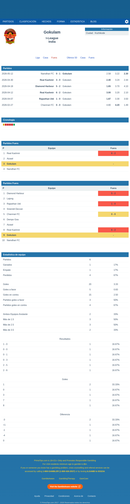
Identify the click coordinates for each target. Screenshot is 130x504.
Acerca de (78, 496)
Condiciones (63, 496)
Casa (45, 58)
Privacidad (49, 496)
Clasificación (27, 21)
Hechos (46, 21)
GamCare (84, 478)
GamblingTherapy (67, 478)
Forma (61, 21)
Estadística (78, 21)
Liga (38, 58)
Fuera (91, 58)
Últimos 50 (72, 58)
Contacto (92, 496)
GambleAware (48, 478)
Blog (93, 21)
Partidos (8, 21)
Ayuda (37, 496)
